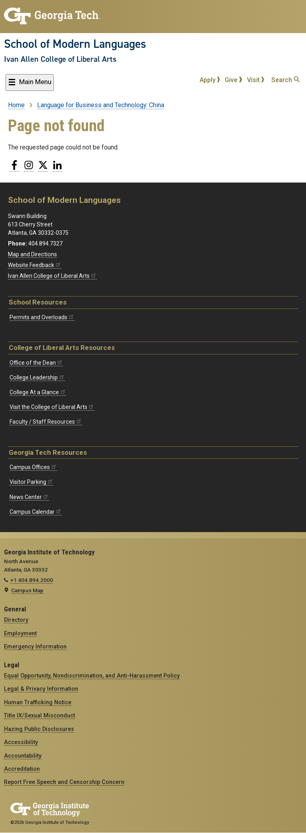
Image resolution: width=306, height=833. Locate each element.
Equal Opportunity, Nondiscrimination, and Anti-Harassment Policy (92, 675)
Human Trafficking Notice (37, 702)
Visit (256, 80)
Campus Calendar (36, 512)
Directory (16, 620)
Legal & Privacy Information (41, 689)
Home (16, 105)
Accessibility (21, 742)
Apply (210, 80)
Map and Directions (32, 254)
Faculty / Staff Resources (46, 421)
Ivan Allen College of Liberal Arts (60, 59)
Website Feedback (34, 265)
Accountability (22, 755)
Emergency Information (35, 646)
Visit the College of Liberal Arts (52, 407)
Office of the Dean (36, 363)
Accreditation (22, 769)
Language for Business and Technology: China (100, 105)
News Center (29, 497)
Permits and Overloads (42, 317)
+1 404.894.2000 (31, 580)
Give (233, 80)
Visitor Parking (31, 482)
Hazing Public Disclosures (39, 729)
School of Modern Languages (75, 44)
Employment (20, 633)
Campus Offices (33, 467)
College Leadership (37, 377)
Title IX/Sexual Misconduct (39, 715)
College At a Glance (38, 392)
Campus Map (27, 590)
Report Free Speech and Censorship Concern (64, 782)
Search (285, 80)
